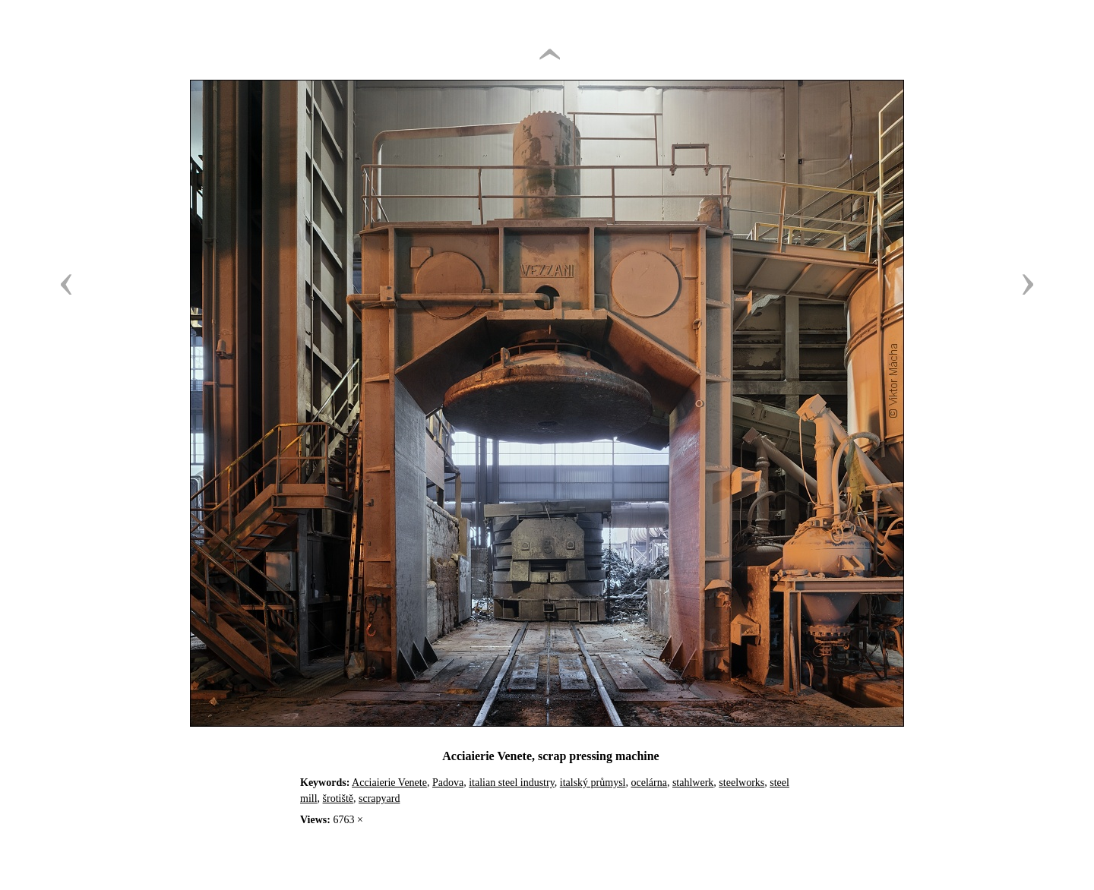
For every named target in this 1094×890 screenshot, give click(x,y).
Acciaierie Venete (389, 782)
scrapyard (379, 798)
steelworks (741, 782)
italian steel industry (512, 782)
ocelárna (649, 782)
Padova (447, 782)
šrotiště (338, 798)
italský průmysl (593, 782)
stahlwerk (692, 782)
